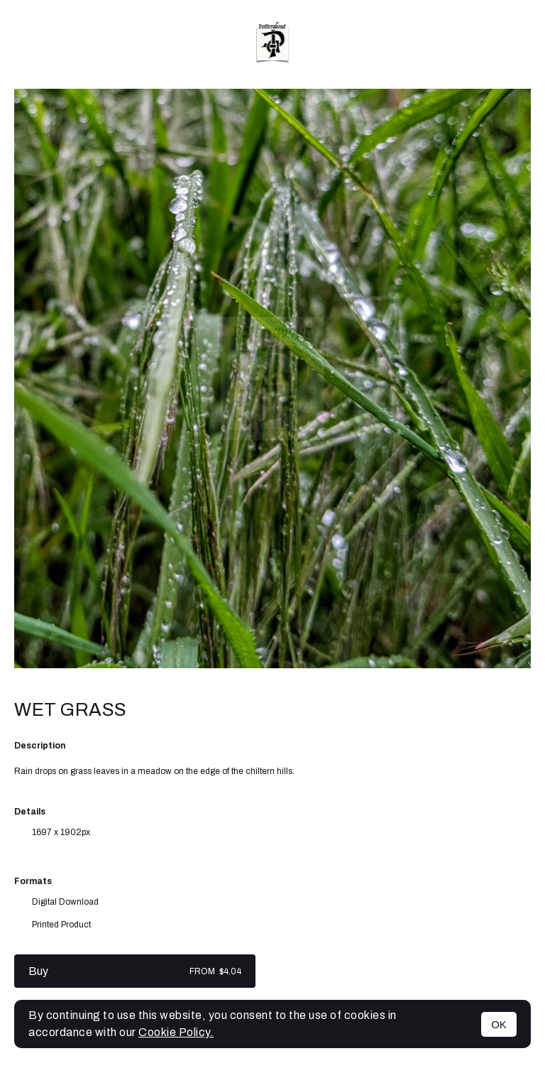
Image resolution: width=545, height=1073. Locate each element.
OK (499, 1024)
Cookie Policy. (176, 1032)
